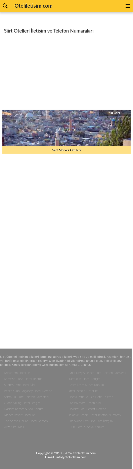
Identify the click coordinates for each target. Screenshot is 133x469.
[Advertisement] (66, 73)
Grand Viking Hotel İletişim (22, 403)
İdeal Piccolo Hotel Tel (83, 391)
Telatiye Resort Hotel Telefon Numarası (95, 415)
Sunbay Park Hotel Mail (20, 384)
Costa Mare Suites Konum (86, 384)
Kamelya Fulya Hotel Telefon (23, 378)
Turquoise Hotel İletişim (84, 378)
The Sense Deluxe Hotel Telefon (26, 421)
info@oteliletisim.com (71, 457)
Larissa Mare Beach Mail (85, 403)
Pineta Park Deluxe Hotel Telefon (91, 397)
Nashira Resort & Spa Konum (23, 409)
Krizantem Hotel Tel (17, 372)
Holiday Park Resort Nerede (87, 409)
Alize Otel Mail (14, 427)
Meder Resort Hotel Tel (20, 415)
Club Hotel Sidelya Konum (86, 427)
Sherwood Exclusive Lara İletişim (91, 421)
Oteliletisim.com (33, 5)
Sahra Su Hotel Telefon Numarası (26, 397)
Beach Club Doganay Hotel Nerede (28, 391)
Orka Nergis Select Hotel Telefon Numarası (98, 372)
